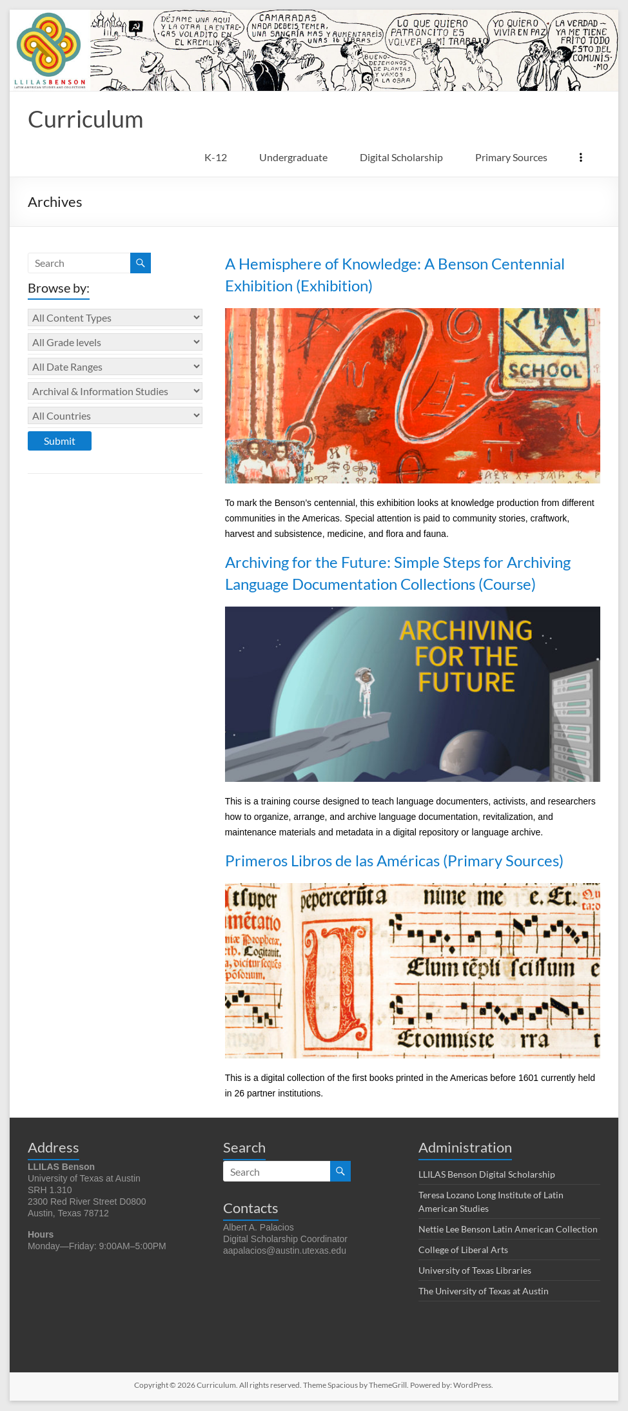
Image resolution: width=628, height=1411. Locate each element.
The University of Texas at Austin (483, 1291)
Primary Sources (511, 157)
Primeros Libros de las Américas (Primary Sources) (394, 860)
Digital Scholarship (401, 157)
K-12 (215, 157)
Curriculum (86, 119)
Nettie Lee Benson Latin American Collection (508, 1229)
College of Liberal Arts (463, 1250)
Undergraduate (293, 157)
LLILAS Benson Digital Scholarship (486, 1174)
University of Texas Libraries (474, 1270)
